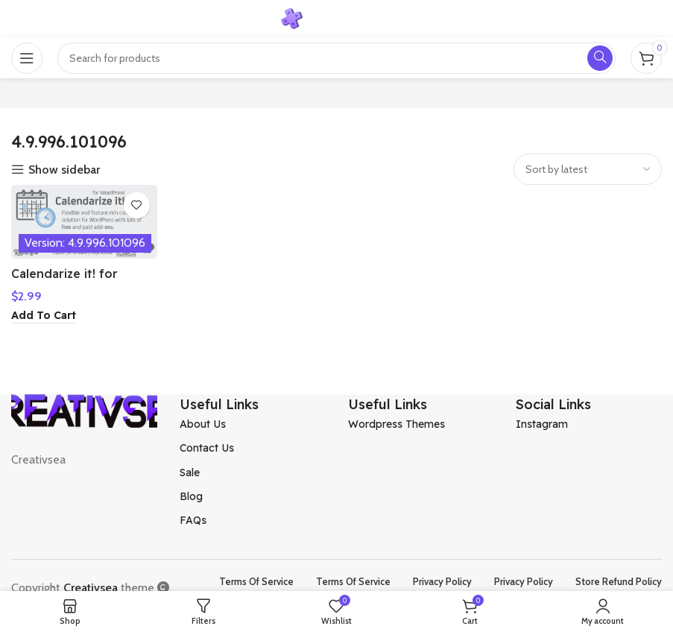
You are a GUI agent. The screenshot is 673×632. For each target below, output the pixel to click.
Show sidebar (64, 170)
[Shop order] (588, 169)
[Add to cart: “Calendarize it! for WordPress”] (43, 316)
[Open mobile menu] (27, 58)
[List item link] (253, 424)
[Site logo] (337, 17)
